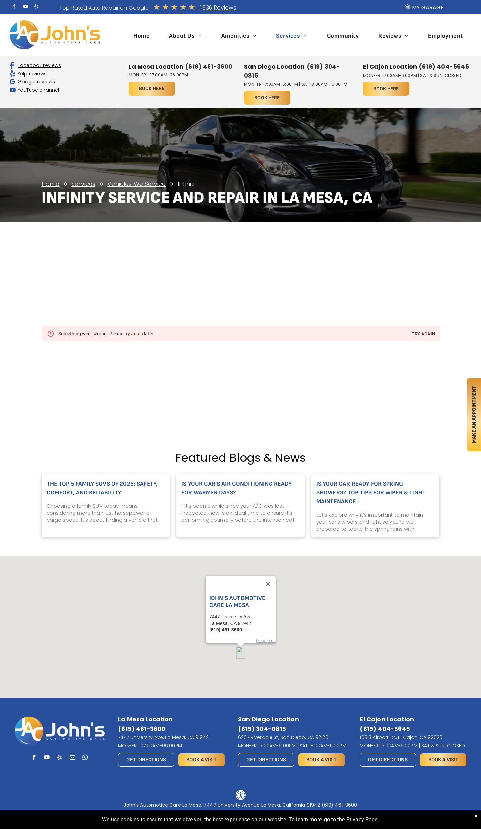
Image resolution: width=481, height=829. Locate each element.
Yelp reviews (32, 73)
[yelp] (36, 7)
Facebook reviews (39, 65)
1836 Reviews (218, 8)
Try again (423, 334)
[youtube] (25, 7)
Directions (266, 620)
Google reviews (36, 81)
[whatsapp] (85, 758)
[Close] (268, 564)
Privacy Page (362, 819)
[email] (72, 758)
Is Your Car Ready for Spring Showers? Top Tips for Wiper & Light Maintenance (371, 492)
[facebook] (14, 7)
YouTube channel (38, 90)
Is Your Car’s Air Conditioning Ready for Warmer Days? (236, 488)
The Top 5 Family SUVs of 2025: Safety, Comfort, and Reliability (102, 488)
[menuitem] (141, 35)
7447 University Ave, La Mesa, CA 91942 (163, 737)
